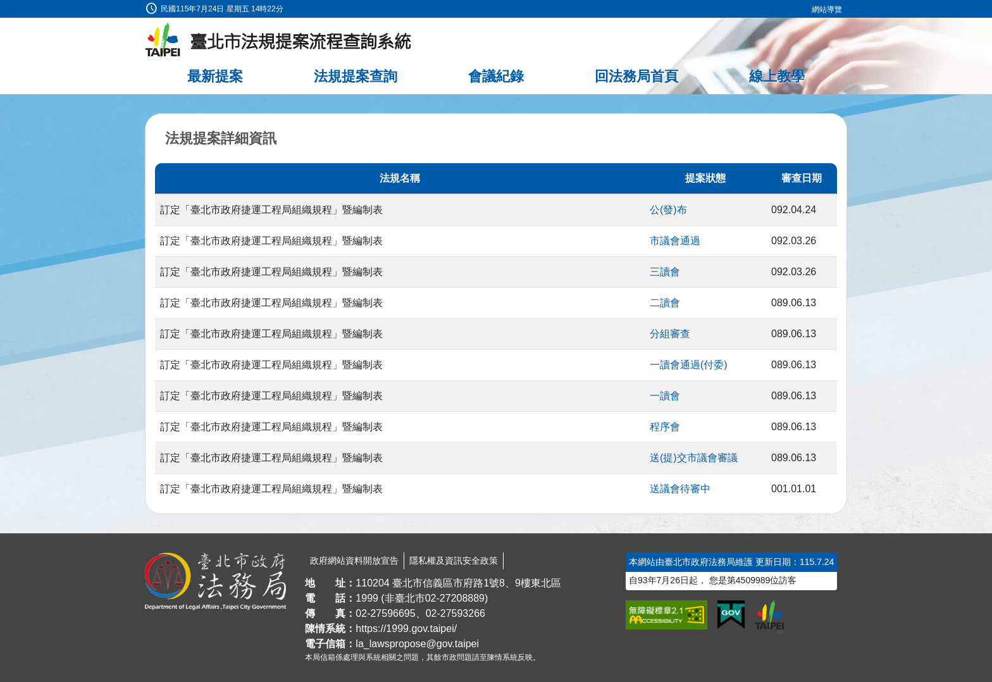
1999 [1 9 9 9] (367, 598)
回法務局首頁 (636, 76)
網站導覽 (827, 9)
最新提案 (215, 76)
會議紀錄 (496, 76)
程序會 (665, 426)
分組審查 (670, 333)
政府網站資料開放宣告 (354, 560)
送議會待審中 (680, 488)
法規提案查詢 (355, 76)
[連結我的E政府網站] (731, 614)
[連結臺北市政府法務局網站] (215, 581)
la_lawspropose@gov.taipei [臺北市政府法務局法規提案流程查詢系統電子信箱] (417, 643)
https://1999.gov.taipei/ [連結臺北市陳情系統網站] (406, 628)
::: (4, 7)
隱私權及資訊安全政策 (453, 560)
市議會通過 (675, 240)
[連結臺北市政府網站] (769, 616)
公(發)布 (668, 209)
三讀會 (665, 271)
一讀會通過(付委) (689, 364)
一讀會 (665, 395)
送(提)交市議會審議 (694, 457)
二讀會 (665, 302)
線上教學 (777, 76)
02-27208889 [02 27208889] (455, 598)
